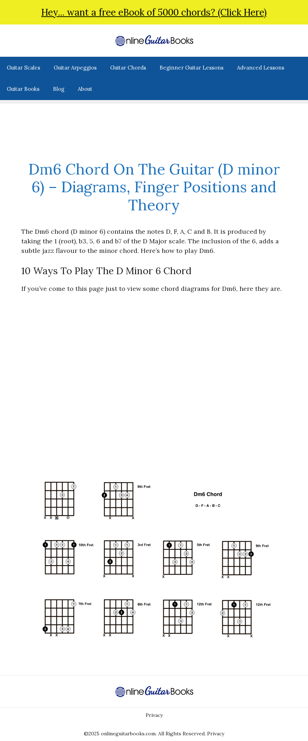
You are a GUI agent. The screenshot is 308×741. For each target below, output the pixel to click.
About (85, 88)
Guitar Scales (23, 67)
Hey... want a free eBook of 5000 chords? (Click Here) (154, 12)
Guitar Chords (128, 67)
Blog (58, 88)
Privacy (154, 715)
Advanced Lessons (260, 67)
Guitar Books (23, 88)
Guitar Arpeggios (75, 67)
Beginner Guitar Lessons (191, 67)
